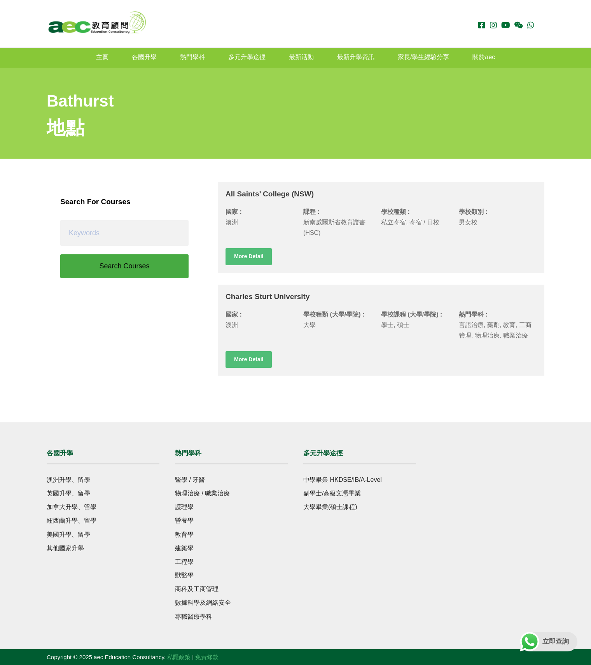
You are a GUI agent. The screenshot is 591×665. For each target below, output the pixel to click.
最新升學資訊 (355, 57)
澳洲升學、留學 (68, 479)
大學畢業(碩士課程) (330, 507)
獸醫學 (184, 575)
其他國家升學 (65, 548)
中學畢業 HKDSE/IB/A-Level (342, 479)
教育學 (184, 534)
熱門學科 (192, 57)
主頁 (102, 57)
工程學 (184, 561)
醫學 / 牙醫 (190, 479)
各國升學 (144, 57)
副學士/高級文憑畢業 (332, 493)
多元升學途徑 (247, 57)
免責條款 (207, 657)
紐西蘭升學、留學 (71, 520)
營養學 (184, 520)
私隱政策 (179, 657)
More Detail (248, 256)
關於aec (483, 57)
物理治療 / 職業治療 (202, 493)
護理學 (184, 507)
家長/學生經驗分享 (423, 57)
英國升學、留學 (68, 493)
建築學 (184, 548)
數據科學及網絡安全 (203, 602)
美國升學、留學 (68, 534)
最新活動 (301, 57)
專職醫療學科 (193, 616)
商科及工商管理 (197, 589)
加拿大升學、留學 (71, 507)
